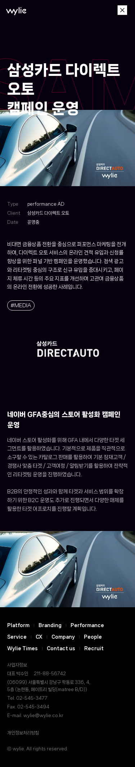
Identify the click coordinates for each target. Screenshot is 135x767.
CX (39, 636)
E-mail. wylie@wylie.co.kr (35, 715)
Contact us (61, 648)
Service (17, 636)
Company (63, 636)
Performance (87, 625)
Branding (50, 625)
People (93, 636)
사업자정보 (17, 665)
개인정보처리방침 (23, 732)
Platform (18, 625)
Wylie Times (22, 648)
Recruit (94, 648)
